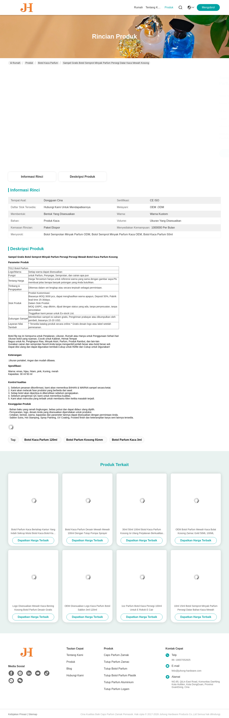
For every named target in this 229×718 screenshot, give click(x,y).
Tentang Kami (154, 7)
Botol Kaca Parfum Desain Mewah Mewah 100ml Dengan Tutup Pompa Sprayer (87, 531)
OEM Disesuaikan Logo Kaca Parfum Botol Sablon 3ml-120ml (87, 608)
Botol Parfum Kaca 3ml (127, 439)
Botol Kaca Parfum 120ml (40, 439)
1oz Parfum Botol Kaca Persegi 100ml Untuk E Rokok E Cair (141, 608)
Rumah (138, 7)
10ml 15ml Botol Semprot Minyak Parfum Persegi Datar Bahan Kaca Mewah (195, 608)
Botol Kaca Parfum (48, 63)
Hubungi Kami (75, 675)
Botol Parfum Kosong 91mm (84, 439)
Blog (69, 668)
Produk (169, 7)
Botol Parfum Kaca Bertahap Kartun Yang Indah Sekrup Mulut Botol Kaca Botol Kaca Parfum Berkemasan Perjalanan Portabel (33, 531)
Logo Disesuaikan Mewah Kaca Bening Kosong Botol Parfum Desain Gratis (33, 608)
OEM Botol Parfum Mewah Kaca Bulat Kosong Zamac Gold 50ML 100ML (195, 531)
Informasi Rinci (32, 176)
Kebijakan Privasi (17, 714)
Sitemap (32, 714)
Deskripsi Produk (82, 176)
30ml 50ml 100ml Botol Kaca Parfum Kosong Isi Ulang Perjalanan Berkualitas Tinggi (141, 531)
